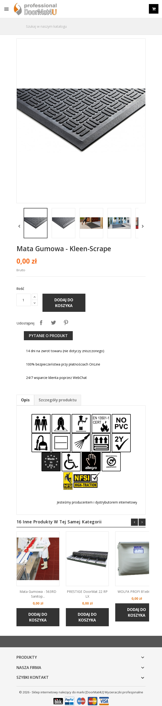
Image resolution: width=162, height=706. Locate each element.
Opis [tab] (19, 414)
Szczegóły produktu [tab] (52, 414)
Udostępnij (35, 337)
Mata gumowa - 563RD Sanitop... (32, 589)
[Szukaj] (81, 26)
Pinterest (60, 337)
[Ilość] (18, 314)
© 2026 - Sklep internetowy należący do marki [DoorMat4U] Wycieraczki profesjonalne (81, 689)
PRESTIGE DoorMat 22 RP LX (81, 589)
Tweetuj (47, 337)
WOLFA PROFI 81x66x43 (131, 587)
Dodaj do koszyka (58, 317)
